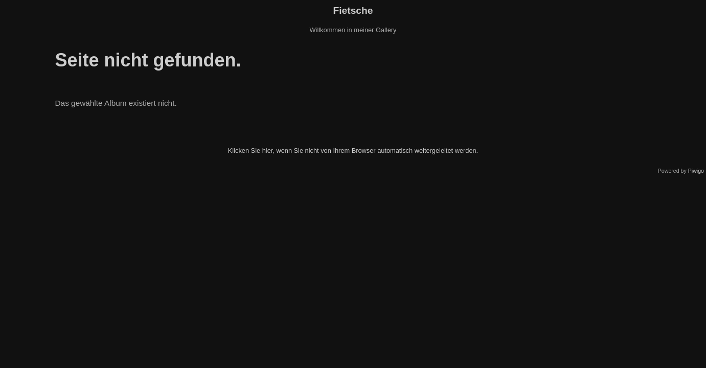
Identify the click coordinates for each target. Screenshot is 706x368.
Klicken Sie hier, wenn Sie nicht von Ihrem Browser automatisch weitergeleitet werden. (353, 150)
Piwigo (696, 171)
